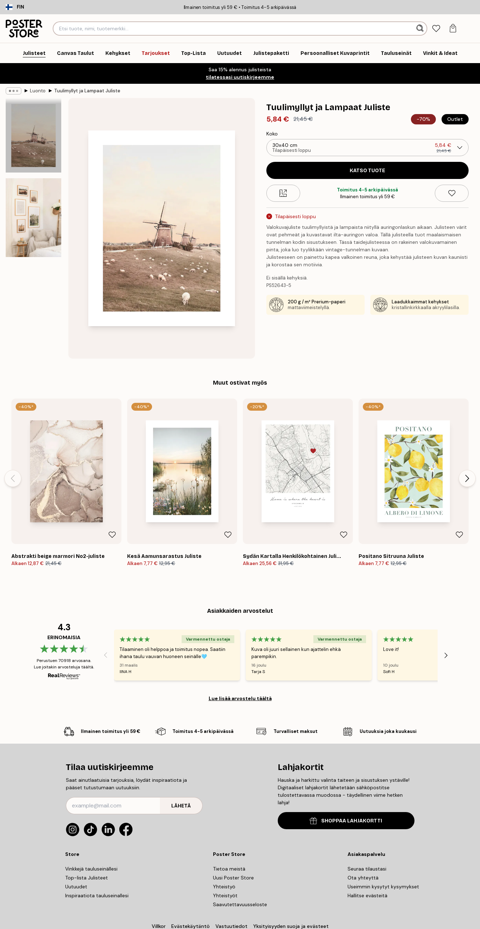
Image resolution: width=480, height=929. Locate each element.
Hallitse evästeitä (367, 895)
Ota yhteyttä (363, 877)
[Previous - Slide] (12, 478)
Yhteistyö (224, 886)
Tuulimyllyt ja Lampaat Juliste (87, 91)
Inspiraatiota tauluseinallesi (97, 895)
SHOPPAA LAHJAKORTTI (346, 820)
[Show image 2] (33, 217)
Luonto (38, 91)
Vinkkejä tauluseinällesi (91, 869)
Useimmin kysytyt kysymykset (383, 886)
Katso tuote (367, 171)
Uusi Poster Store (233, 877)
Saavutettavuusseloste (240, 904)
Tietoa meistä (229, 869)
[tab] (436, 29)
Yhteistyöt (225, 895)
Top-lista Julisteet (86, 877)
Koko (272, 133)
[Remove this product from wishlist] (452, 193)
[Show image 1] (33, 135)
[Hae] (420, 28)
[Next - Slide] (467, 478)
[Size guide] (283, 193)
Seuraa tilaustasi (367, 869)
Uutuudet (76, 886)
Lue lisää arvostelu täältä (240, 698)
